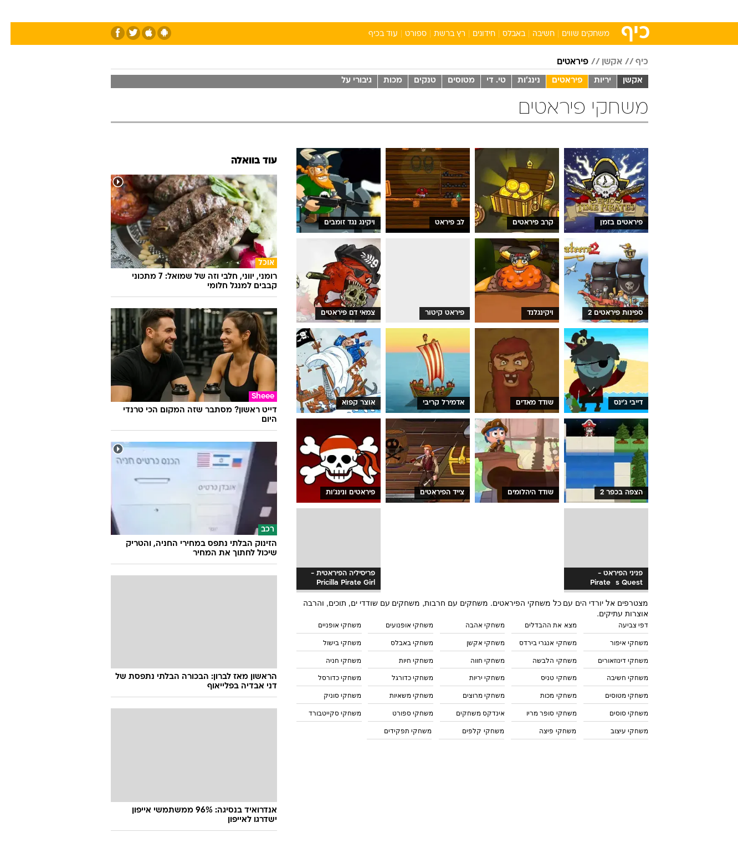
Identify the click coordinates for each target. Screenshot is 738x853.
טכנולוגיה (283, 11)
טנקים (414, 80)
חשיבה (533, 34)
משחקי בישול (331, 643)
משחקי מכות (548, 695)
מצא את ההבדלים (540, 625)
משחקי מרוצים (473, 695)
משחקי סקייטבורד (324, 713)
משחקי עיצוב (619, 731)
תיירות (324, 11)
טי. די (485, 80)
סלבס (457, 11)
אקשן (601, 62)
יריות (592, 80)
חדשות (565, 11)
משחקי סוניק (332, 695)
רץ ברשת (439, 34)
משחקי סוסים (618, 713)
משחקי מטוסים (616, 695)
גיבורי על (346, 80)
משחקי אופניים (329, 625)
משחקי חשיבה (617, 678)
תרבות (491, 11)
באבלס (503, 34)
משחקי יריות (476, 678)
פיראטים (562, 62)
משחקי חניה (333, 661)
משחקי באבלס (401, 643)
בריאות (362, 11)
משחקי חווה (477, 661)
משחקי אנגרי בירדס (537, 643)
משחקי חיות (405, 661)
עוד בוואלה (243, 161)
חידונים (473, 34)
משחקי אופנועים (399, 625)
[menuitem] (558, 11)
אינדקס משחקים (469, 713)
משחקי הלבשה (544, 661)
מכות (382, 80)
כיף (631, 62)
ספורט (527, 11)
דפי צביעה (623, 625)
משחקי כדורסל (329, 678)
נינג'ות (518, 80)
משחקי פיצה (547, 731)
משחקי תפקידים (397, 731)
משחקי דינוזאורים (612, 661)
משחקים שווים (575, 34)
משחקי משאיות (401, 695)
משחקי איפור (618, 643)
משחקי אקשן (475, 643)
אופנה (242, 11)
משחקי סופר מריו (541, 713)
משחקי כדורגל (402, 678)
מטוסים (450, 80)
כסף (425, 11)
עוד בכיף (372, 34)
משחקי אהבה (474, 625)
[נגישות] (15, 11)
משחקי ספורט (402, 713)
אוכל (396, 11)
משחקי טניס (548, 678)
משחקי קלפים (472, 731)
